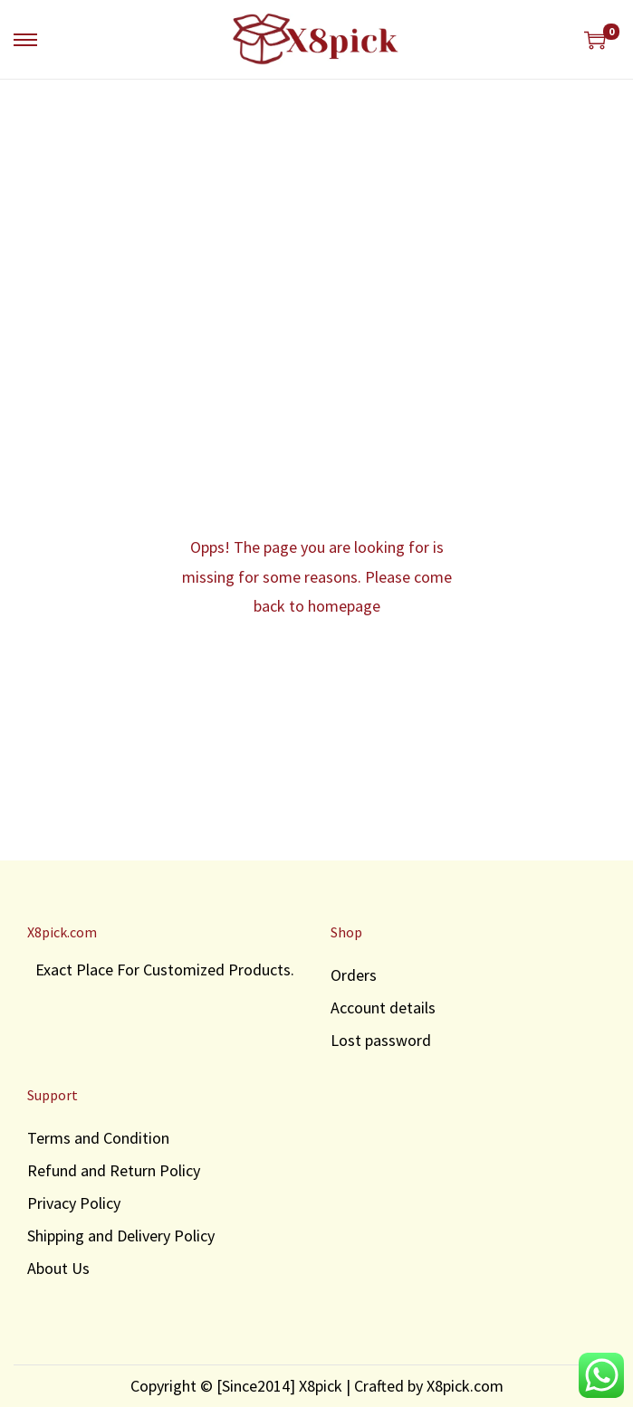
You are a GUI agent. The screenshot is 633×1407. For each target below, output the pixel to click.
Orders (354, 975)
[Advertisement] (316, 215)
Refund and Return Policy (113, 1170)
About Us (58, 1268)
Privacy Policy (73, 1203)
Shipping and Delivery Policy (121, 1235)
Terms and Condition (98, 1137)
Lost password (381, 1040)
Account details (383, 1007)
